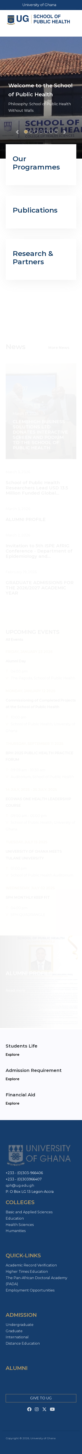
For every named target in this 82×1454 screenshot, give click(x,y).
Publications (35, 210)
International (17, 1337)
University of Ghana (39, 5)
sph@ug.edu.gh (20, 1185)
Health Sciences (20, 1225)
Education (15, 1218)
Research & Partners (33, 257)
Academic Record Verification (31, 1265)
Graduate (14, 1331)
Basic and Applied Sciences (29, 1212)
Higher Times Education (27, 1271)
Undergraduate (19, 1325)
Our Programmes (36, 162)
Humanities (16, 1231)
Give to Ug (41, 1398)
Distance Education (23, 1343)
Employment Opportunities (30, 1290)
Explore (12, 1055)
